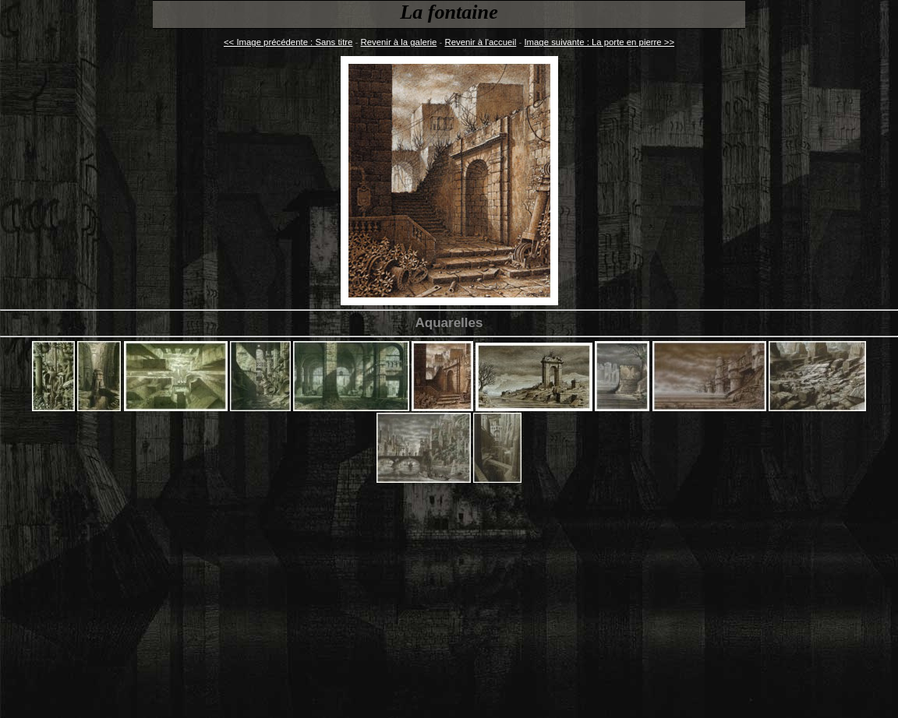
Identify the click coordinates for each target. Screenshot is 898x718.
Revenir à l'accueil (481, 42)
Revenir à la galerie (399, 42)
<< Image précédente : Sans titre (288, 42)
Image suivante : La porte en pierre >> (599, 42)
